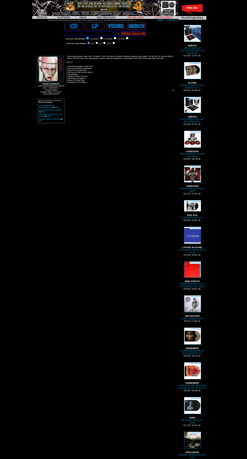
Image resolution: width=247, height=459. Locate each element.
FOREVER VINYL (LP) (192, 209)
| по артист (94, 39)
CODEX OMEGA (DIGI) (192, 307)
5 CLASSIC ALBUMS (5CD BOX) (192, 240)
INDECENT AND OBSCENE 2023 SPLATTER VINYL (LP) (192, 375)
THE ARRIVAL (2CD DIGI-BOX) (192, 178)
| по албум (108, 39)
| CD (92, 43)
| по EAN (121, 39)
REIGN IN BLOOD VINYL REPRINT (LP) (192, 75)
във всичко (80, 39)
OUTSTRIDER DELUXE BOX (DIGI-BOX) (192, 110)
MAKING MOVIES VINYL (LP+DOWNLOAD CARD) (192, 274)
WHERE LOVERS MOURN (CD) (192, 445)
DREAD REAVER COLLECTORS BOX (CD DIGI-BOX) (192, 39)
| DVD (108, 43)
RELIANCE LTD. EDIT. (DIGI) (192, 410)
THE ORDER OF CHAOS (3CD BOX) (192, 144)
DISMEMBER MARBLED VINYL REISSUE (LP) (192, 341)
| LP (100, 43)
